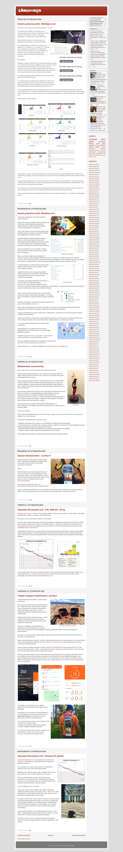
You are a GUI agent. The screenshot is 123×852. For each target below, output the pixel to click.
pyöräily (97, 150)
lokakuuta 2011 (93, 341)
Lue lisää (50, 27)
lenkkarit (100, 155)
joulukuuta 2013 (93, 292)
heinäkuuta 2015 (93, 254)
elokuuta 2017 (92, 207)
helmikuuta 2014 (93, 288)
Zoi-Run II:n (50, 575)
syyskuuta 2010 (93, 366)
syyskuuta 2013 (93, 299)
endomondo (95, 155)
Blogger (72, 845)
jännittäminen (92, 152)
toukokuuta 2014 (93, 282)
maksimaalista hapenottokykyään (36, 54)
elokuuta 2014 (92, 276)
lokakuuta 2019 (93, 174)
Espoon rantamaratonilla (31, 459)
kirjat (104, 153)
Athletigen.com (31, 31)
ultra (97, 145)
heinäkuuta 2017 (93, 209)
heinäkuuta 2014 (93, 278)
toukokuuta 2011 (93, 350)
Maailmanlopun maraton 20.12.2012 (101, 118)
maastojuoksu (99, 153)
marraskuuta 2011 (93, 339)
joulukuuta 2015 (93, 244)
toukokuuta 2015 (93, 258)
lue (91, 39)
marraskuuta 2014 (93, 270)
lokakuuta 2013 (93, 297)
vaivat (98, 143)
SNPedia (20, 282)
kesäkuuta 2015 (93, 256)
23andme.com (31, 27)
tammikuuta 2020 (93, 170)
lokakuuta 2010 (93, 364)
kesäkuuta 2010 (93, 370)
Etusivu (51, 835)
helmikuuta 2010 (93, 376)
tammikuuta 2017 (93, 219)
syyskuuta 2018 (93, 193)
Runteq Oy (43, 472)
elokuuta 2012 (92, 325)
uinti (94, 153)
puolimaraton (92, 148)
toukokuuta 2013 (93, 307)
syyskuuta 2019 (93, 176)
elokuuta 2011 (92, 346)
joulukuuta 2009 (93, 378)
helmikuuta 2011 (93, 356)
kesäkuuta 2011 (93, 348)
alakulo (97, 147)
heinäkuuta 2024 (93, 164)
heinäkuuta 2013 (93, 303)
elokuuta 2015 (92, 252)
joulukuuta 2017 (93, 199)
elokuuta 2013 (92, 301)
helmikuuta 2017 (93, 217)
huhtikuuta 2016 (93, 235)
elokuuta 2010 (92, 368)
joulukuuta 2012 (93, 317)
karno (104, 155)
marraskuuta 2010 (93, 362)
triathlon (91, 143)
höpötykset (92, 145)
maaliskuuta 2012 (93, 333)
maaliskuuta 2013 (93, 311)
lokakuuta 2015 (93, 248)
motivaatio (93, 139)
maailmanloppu (101, 152)
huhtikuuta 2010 (93, 372)
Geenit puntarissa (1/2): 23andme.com (36, 213)
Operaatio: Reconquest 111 (25, 513)
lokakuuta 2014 (93, 272)
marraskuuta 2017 (93, 201)
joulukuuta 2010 (93, 360)
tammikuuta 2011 (93, 358)
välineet (91, 147)
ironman (103, 150)
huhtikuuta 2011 (93, 352)
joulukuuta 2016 (93, 221)
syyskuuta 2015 (93, 250)
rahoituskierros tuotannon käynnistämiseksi (30, 718)
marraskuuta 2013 (93, 295)
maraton (103, 147)
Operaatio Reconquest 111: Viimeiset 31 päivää (40, 756)
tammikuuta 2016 (93, 242)
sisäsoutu (102, 145)
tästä (46, 486)
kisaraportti (102, 141)
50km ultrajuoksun (57, 649)
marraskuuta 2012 (93, 319)
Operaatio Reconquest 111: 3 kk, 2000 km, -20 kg (41, 510)
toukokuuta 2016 (93, 233)
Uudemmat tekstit (24, 835)
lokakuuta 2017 (93, 203)
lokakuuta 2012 (93, 321)
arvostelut (91, 150)
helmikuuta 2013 (93, 313)
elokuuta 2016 (92, 229)
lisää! (103, 130)
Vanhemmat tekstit (78, 835)
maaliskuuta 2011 (93, 354)
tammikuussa (37, 391)
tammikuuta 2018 (93, 197)
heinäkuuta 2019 (93, 178)
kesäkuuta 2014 (93, 280)
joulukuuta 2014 (93, 268)
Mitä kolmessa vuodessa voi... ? (98, 61)
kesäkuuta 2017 (93, 211)
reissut (90, 153)
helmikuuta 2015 (93, 264)
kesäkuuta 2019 (93, 180)
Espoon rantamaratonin (31, 527)
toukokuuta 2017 (93, 213)
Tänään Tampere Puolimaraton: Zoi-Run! (37, 596)
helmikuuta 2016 (93, 240)
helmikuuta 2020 (93, 168)
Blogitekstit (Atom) (25, 838)
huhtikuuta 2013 (93, 309)
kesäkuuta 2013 (93, 305)
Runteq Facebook (71, 625)
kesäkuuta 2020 (93, 166)
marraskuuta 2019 (93, 172)
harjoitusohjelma (48, 522)
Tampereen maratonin (48, 526)
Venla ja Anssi (56, 642)
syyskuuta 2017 (93, 205)
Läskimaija (29, 10)
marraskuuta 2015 (93, 246)
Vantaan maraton (22, 811)
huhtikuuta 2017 (93, 215)
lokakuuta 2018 (93, 191)
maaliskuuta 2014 (93, 286)
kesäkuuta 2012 (93, 329)
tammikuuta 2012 (93, 337)
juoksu (91, 141)
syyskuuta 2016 (93, 227)
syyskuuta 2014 (93, 274)
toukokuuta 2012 (93, 331)
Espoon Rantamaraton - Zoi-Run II (34, 456)
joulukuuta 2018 (93, 186)
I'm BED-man (93, 31)
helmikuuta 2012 (93, 335)
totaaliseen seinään (38, 400)
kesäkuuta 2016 (93, 231)
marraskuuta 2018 (93, 188)
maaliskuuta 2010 (93, 374)
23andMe (27, 224)
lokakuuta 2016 (93, 225)
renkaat (90, 156)
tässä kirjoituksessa (23, 388)
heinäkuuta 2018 (93, 195)
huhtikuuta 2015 (93, 260)
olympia (94, 156)
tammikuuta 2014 (93, 290)
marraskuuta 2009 (93, 380)
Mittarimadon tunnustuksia (31, 366)
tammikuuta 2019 (93, 184)
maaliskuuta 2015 (93, 262)
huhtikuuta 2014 (93, 284)
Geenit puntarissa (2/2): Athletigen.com (37, 24)
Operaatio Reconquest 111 (25, 760)
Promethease (22, 284)
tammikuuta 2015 (93, 266)
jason (103, 143)
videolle (35, 610)
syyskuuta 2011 (93, 343)
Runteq (27, 484)
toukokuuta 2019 (93, 182)
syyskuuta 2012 (93, 323)
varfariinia (26, 245)
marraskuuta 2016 (93, 223)
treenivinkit (102, 148)
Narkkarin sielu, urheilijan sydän (98, 41)
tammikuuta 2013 (93, 315)
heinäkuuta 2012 (93, 327)
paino (103, 139)
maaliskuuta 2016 (93, 237)
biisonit (90, 155)
